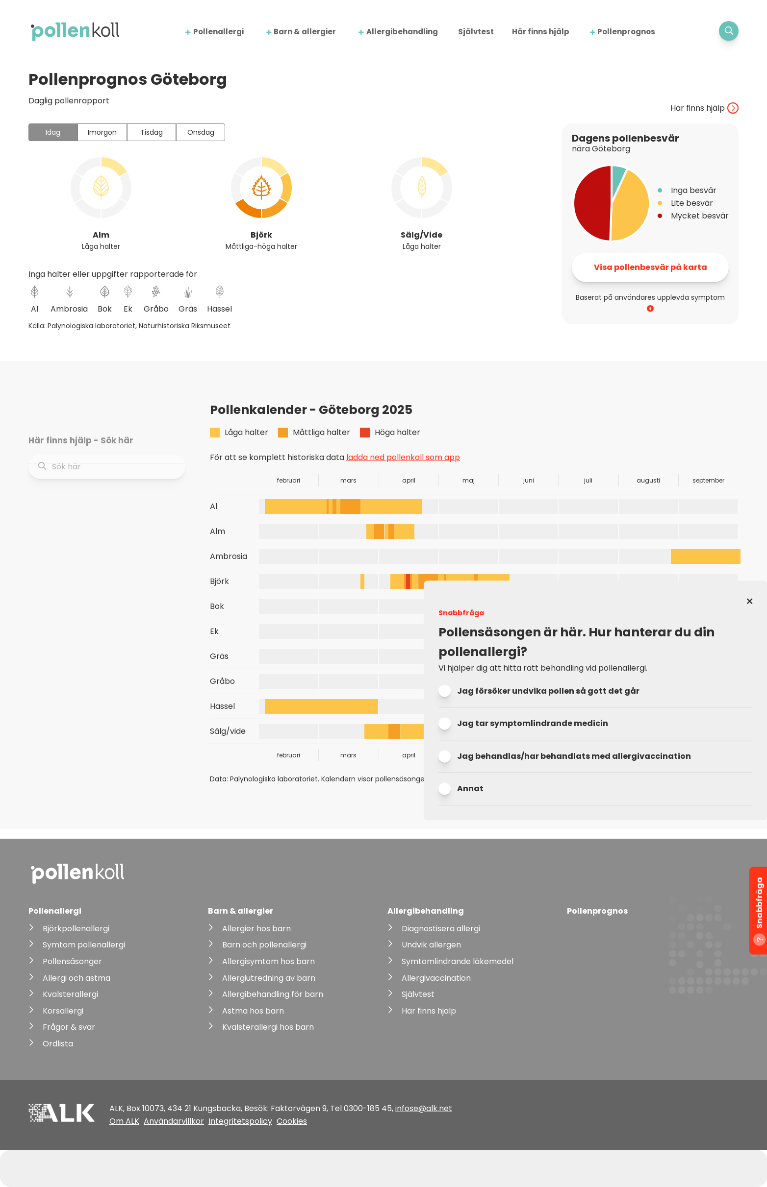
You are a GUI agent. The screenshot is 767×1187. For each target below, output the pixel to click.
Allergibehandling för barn (272, 994)
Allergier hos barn (256, 928)
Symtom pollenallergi (84, 944)
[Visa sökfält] (729, 31)
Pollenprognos (626, 31)
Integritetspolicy (240, 1121)
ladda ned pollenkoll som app (403, 457)
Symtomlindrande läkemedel (457, 961)
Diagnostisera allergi (441, 928)
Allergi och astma (76, 978)
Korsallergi (63, 1011)
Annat (470, 789)
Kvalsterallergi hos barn (268, 1027)
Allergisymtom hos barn (268, 961)
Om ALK (124, 1121)
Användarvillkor (174, 1121)
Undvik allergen (431, 944)
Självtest (476, 31)
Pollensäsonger (72, 961)
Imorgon (102, 132)
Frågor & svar (69, 1027)
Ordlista (58, 1043)
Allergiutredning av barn (268, 978)
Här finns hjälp (540, 31)
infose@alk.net (423, 1108)
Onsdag (200, 132)
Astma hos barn (253, 1011)
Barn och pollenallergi (264, 944)
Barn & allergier (305, 31)
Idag (53, 132)
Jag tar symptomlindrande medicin (532, 724)
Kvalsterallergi (70, 994)
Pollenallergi (218, 31)
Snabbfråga (759, 911)
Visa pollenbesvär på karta (650, 267)
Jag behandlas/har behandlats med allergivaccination (574, 756)
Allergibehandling (402, 31)
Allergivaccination (436, 978)
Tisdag (151, 132)
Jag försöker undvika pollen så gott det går (548, 691)
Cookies (292, 1121)
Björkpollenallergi (76, 928)
